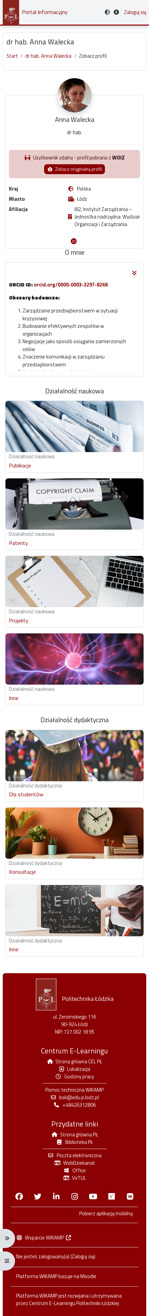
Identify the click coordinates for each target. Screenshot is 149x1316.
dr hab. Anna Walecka (48, 56)
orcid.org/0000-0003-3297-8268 (71, 285)
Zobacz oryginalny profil (74, 169)
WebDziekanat (74, 1163)
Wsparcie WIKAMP (44, 1238)
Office (74, 1171)
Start (12, 56)
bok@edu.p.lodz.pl (74, 1098)
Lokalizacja (74, 1069)
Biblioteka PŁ (74, 1142)
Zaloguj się (135, 12)
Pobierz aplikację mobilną (106, 1214)
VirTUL (74, 1178)
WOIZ (118, 158)
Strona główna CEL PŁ (74, 1062)
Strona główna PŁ (74, 1135)
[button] (116, 12)
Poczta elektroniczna (74, 1156)
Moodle (88, 1276)
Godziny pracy (74, 1077)
